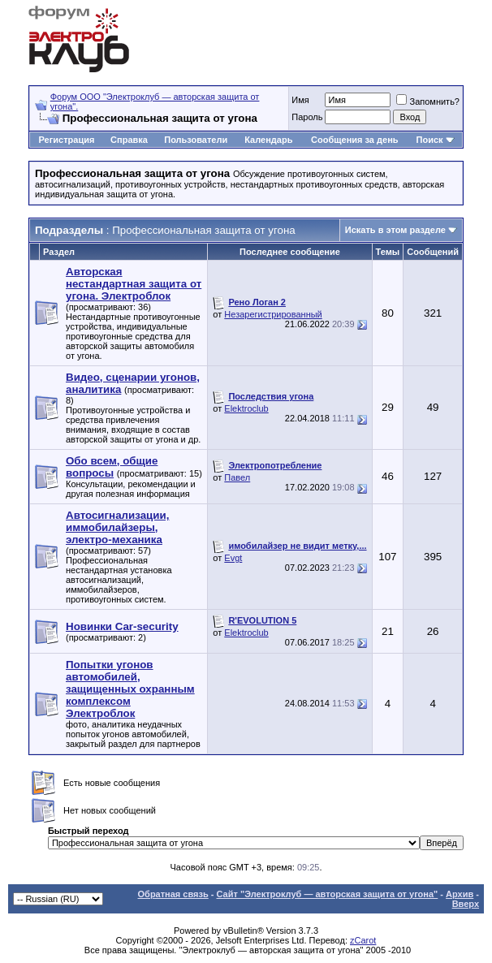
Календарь (268, 140)
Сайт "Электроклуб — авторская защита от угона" (327, 894)
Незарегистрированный (273, 314)
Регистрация (67, 140)
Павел (237, 477)
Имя (300, 100)
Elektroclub (246, 408)
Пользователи (195, 140)
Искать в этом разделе (395, 230)
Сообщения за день (354, 140)
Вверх (465, 904)
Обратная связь (173, 894)
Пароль (306, 117)
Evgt (233, 558)
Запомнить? (428, 101)
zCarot (363, 940)
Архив (459, 894)
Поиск (429, 140)
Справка (129, 140)
